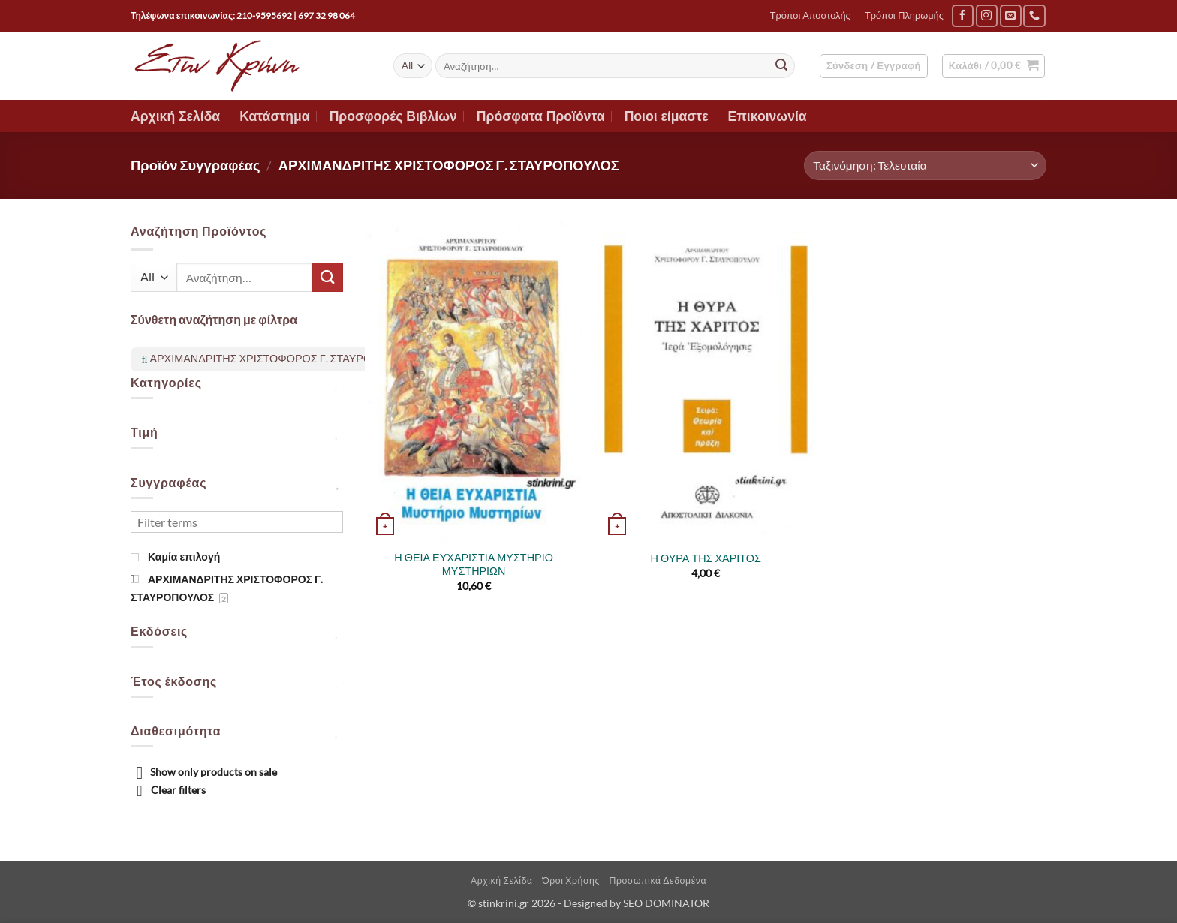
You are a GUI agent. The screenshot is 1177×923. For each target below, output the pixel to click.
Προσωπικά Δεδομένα (657, 880)
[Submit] (781, 66)
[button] (874, 66)
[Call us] (1034, 15)
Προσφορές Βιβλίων (393, 116)
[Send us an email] (1011, 15)
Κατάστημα (274, 116)
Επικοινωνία (767, 116)
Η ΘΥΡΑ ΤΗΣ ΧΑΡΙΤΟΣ (706, 558)
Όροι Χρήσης (571, 880)
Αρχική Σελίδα (175, 116)
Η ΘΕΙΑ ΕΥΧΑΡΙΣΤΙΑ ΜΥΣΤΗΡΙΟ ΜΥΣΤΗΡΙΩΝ (473, 564)
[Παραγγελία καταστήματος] (925, 165)
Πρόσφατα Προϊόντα (541, 116)
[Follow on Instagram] (987, 15)
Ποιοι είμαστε (667, 116)
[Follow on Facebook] (963, 15)
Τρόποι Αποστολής (810, 15)
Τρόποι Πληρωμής (904, 15)
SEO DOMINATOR (666, 903)
